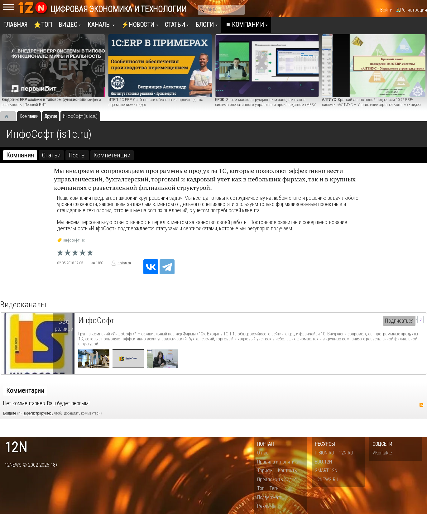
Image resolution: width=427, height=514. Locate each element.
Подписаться (399, 321)
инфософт (71, 240)
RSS (421, 405)
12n (16, 447)
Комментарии (25, 390)
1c (83, 240)
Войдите (9, 413)
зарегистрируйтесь (38, 413)
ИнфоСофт (96, 320)
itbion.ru (124, 263)
